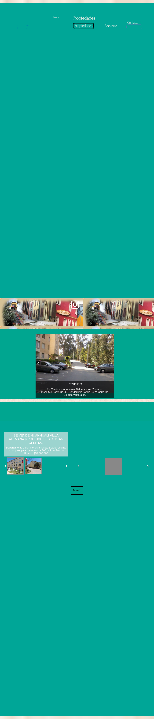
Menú (77, 490)
